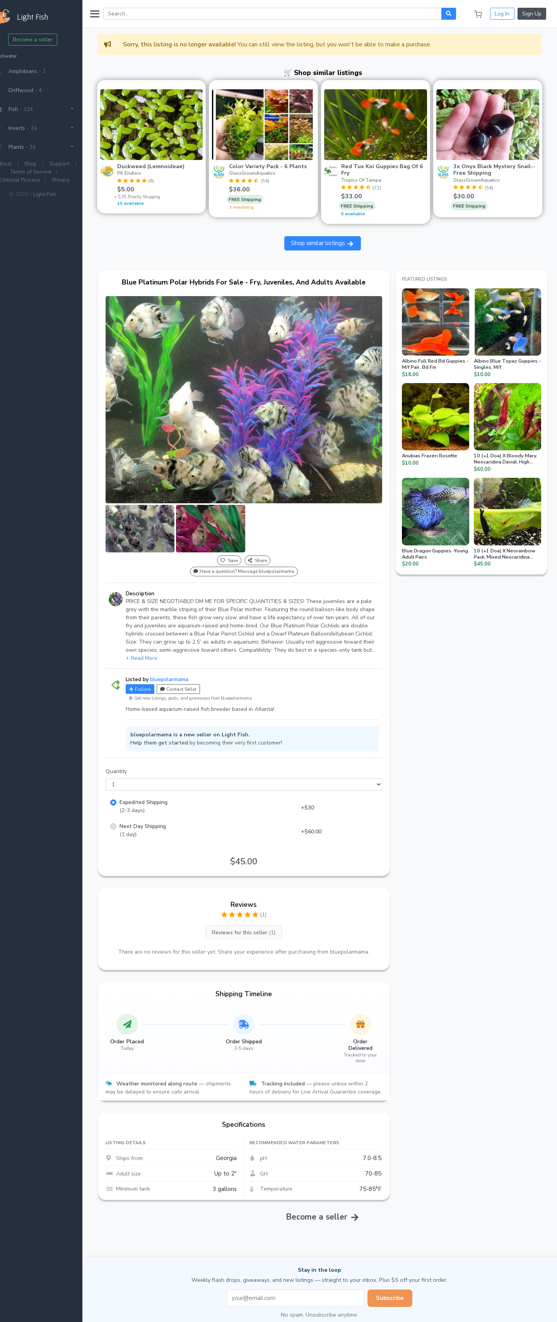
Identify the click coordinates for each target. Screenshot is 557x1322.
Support (76, 163)
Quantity (133, 758)
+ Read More (158, 644)
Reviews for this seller (255, 919)
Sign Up (532, 13)
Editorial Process (36, 180)
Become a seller (50, 39)
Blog (47, 163)
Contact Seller (195, 676)
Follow (156, 676)
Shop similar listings (331, 240)
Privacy (77, 180)
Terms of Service (47, 171)
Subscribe (398, 1293)
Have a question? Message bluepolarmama (255, 558)
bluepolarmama (186, 666)
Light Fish (61, 194)
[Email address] (304, 1293)
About (20, 163)
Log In (502, 13)
